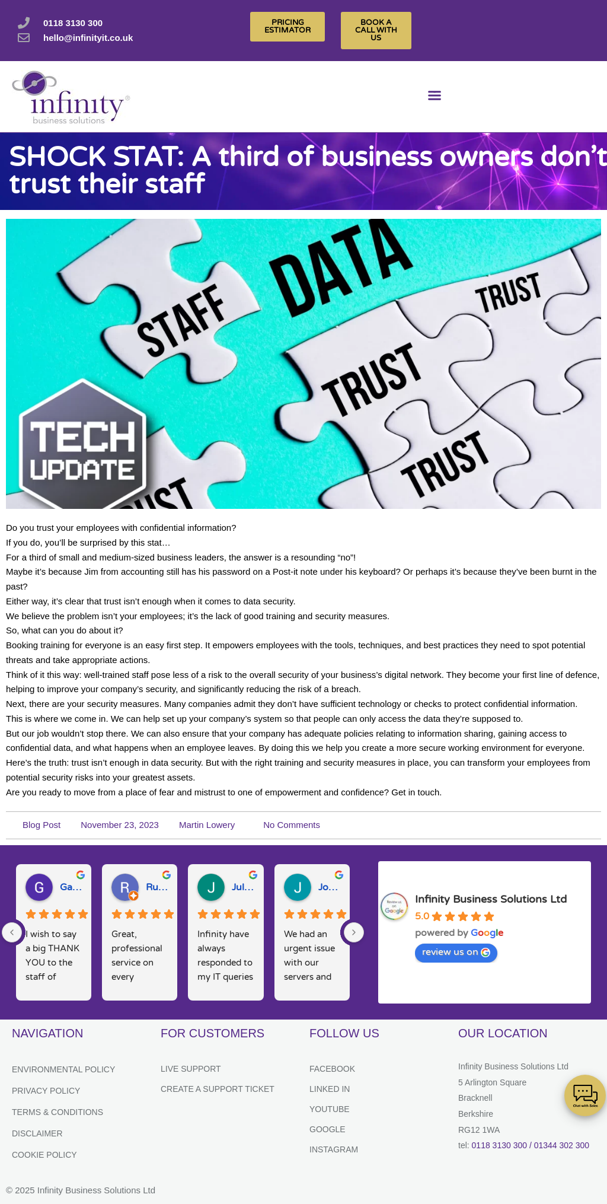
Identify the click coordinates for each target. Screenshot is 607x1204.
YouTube (329, 1109)
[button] (435, 97)
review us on (456, 952)
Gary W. (71, 887)
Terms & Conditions (57, 1112)
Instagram (333, 1149)
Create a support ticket (217, 1089)
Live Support (191, 1069)
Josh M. (329, 887)
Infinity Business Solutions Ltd (491, 899)
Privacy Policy (46, 1090)
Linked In (329, 1089)
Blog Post (41, 825)
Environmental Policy (63, 1069)
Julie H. (243, 887)
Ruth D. (157, 887)
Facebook (332, 1069)
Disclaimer (37, 1133)
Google (327, 1129)
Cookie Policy (44, 1155)
